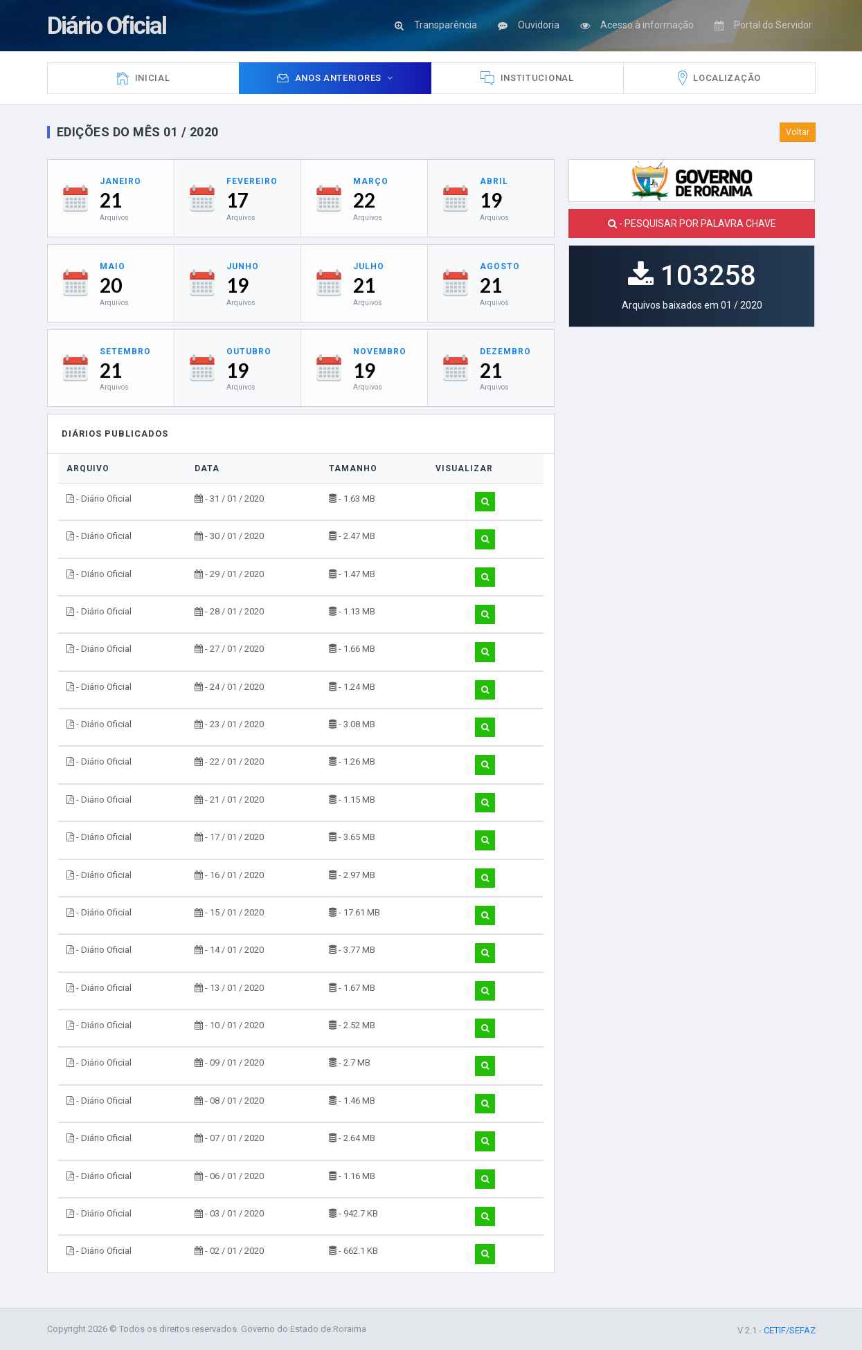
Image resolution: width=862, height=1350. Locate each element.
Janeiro (120, 181)
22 (364, 200)
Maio (112, 266)
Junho (242, 266)
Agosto (500, 266)
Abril (494, 181)
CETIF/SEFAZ (790, 1331)
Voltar (797, 132)
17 (237, 200)
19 (491, 200)
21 (111, 200)
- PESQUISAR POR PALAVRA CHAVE (692, 223)
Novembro (379, 351)
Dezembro (505, 351)
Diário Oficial (110, 24)
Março (370, 181)
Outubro (248, 351)
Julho (368, 266)
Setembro (125, 351)
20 (111, 285)
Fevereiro (252, 181)
